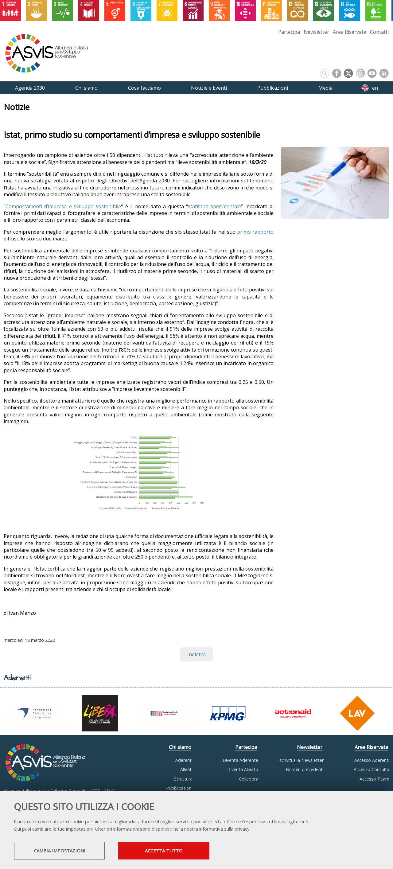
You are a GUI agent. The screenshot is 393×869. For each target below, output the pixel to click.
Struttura (183, 779)
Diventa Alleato (242, 769)
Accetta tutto (173, 851)
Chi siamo (180, 747)
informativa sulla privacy (224, 829)
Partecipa (289, 32)
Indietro (196, 654)
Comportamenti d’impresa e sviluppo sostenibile (63, 206)
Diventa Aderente (240, 760)
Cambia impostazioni (62, 851)
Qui (17, 829)
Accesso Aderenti (371, 760)
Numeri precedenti (305, 769)
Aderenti (184, 760)
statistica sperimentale (214, 206)
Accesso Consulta (371, 769)
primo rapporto (255, 231)
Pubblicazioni (179, 788)
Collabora (248, 779)
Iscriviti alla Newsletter (301, 760)
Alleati (186, 769)
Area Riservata (349, 32)
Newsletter (316, 32)
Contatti (379, 32)
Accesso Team (374, 779)
